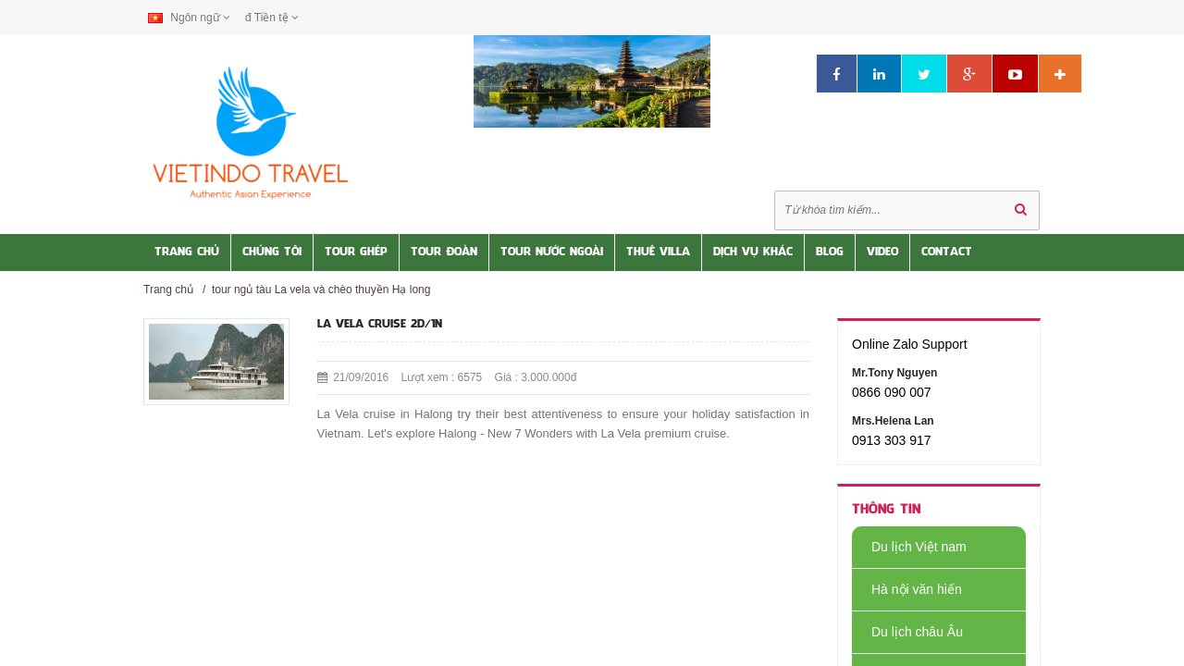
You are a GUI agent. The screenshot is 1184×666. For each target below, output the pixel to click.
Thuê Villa (658, 252)
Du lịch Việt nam (909, 546)
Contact (946, 252)
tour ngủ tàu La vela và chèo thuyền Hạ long (321, 289)
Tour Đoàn (444, 252)
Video (882, 252)
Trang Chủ (186, 252)
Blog (830, 252)
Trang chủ (168, 289)
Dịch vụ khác (753, 252)
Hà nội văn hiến (907, 589)
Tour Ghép (356, 252)
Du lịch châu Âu (907, 631)
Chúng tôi (272, 252)
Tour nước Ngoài (551, 252)
